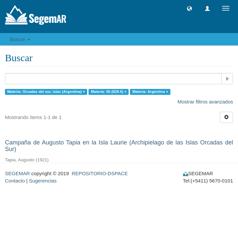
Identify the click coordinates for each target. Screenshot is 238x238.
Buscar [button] (20, 39)
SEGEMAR (17, 173)
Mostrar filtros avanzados (205, 101)
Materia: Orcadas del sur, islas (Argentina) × (46, 92)
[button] (189, 8)
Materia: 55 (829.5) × (108, 92)
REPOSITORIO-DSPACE (100, 173)
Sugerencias (42, 180)
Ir (227, 78)
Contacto (15, 180)
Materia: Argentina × (150, 92)
